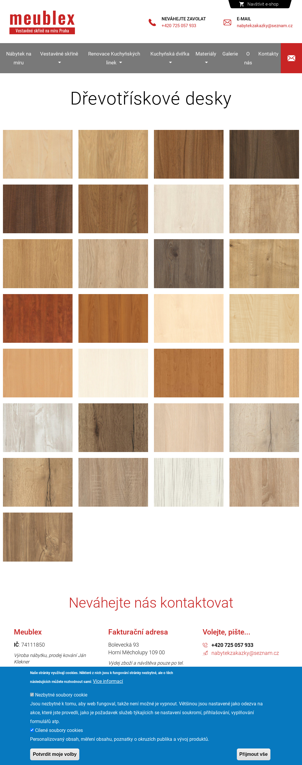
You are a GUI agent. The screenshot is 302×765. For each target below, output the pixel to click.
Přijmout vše (253, 754)
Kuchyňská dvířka (169, 54)
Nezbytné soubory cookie (61, 695)
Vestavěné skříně (59, 54)
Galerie (230, 54)
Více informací (108, 681)
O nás (248, 58)
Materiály (206, 54)
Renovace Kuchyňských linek (114, 58)
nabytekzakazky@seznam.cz (245, 653)
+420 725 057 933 (232, 645)
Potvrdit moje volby (54, 754)
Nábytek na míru (18, 58)
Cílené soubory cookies (59, 730)
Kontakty (268, 54)
